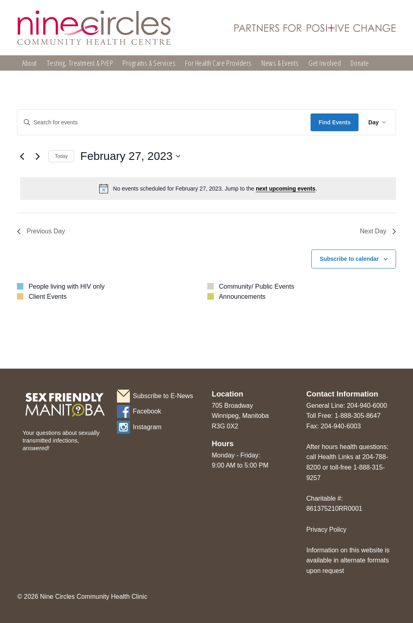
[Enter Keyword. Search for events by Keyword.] (164, 122)
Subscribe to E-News (163, 395)
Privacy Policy (326, 529)
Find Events (334, 122)
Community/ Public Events (256, 286)
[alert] (208, 188)
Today (61, 156)
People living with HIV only (67, 286)
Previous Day (41, 231)
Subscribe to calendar (349, 259)
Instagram (147, 427)
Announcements (242, 296)
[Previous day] (22, 156)
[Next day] (37, 156)
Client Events (48, 296)
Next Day (378, 231)
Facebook (147, 411)
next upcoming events (285, 188)
